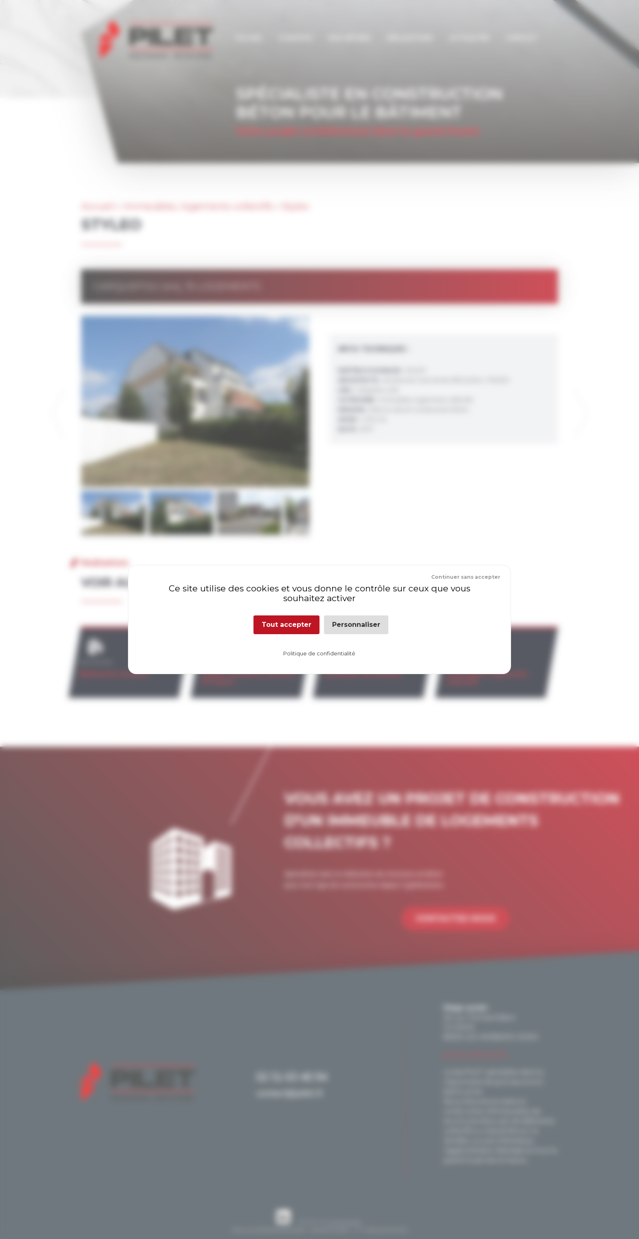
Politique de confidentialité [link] (319, 653)
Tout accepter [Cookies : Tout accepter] (286, 624)
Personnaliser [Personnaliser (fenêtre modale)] (356, 624)
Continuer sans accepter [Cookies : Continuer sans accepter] (465, 577)
